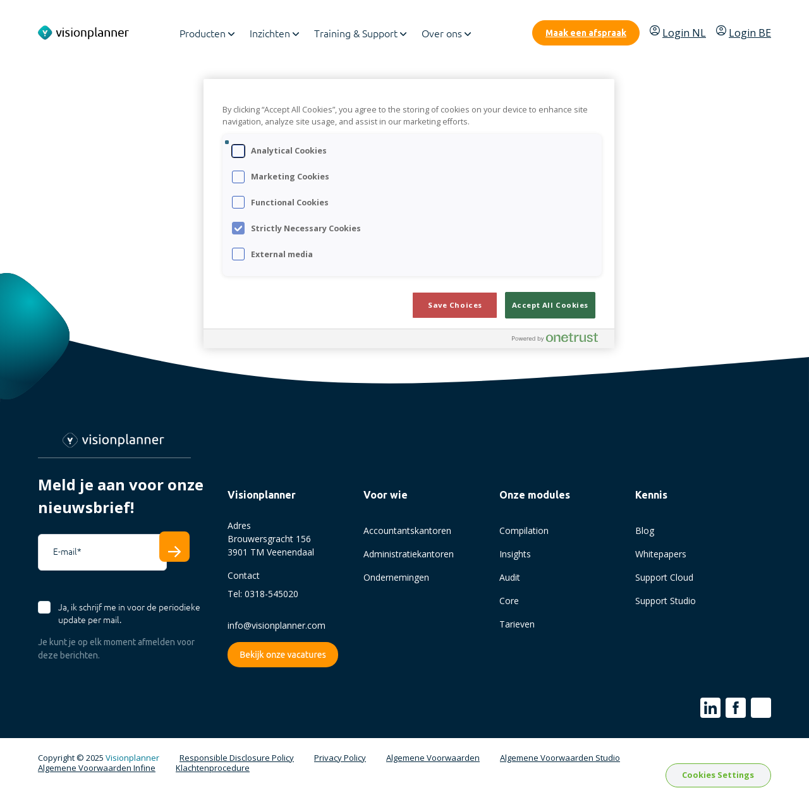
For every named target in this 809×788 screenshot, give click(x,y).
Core (509, 601)
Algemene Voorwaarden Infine (96, 768)
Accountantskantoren (407, 530)
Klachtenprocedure (213, 768)
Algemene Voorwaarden (433, 758)
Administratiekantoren (408, 554)
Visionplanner (132, 757)
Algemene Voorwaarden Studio (560, 758)
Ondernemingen (396, 577)
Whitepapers (660, 554)
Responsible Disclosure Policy (236, 758)
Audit (509, 577)
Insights (515, 554)
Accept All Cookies (550, 305)
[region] (409, 213)
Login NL (678, 32)
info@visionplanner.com (276, 625)
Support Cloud (664, 577)
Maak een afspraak (585, 33)
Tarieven (517, 624)
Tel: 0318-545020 (263, 594)
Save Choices (455, 305)
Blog (644, 530)
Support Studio (665, 601)
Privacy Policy (340, 758)
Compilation (524, 530)
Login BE (743, 32)
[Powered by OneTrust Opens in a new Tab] (560, 340)
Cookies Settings (718, 774)
